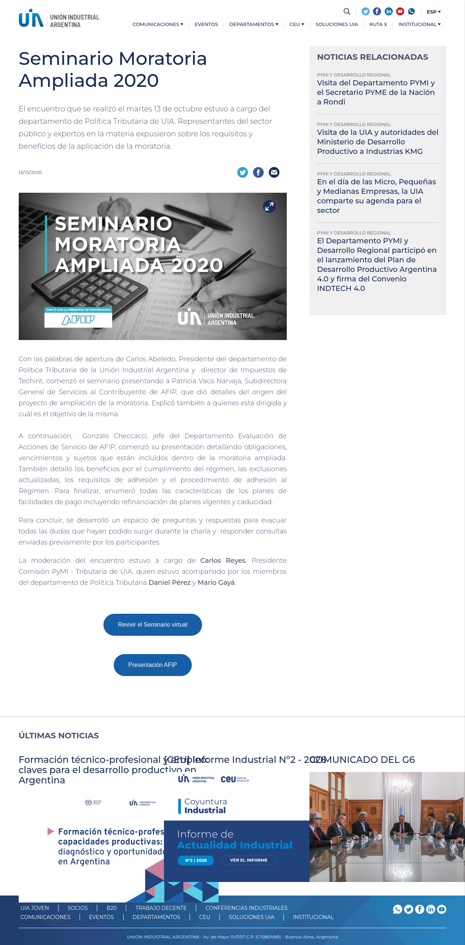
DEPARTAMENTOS (156, 916)
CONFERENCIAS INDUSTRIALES (246, 907)
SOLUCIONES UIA (251, 916)
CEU (297, 24)
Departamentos (253, 24)
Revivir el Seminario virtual (152, 624)
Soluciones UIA (337, 24)
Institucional (420, 24)
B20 (111, 907)
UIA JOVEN (35, 907)
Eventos (206, 24)
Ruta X (378, 24)
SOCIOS (78, 907)
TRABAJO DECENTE (161, 907)
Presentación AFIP (152, 664)
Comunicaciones (157, 24)
